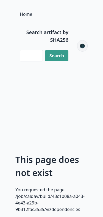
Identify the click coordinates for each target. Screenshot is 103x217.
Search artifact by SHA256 (47, 36)
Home (26, 14)
